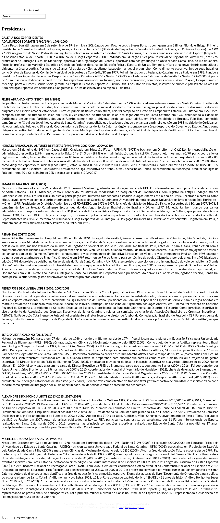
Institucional (31, 10)
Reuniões (71, 10)
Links (151, 10)
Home (11, 10)
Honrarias (111, 10)
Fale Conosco (171, 10)
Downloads (131, 10)
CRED (91, 10)
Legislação (51, 10)
